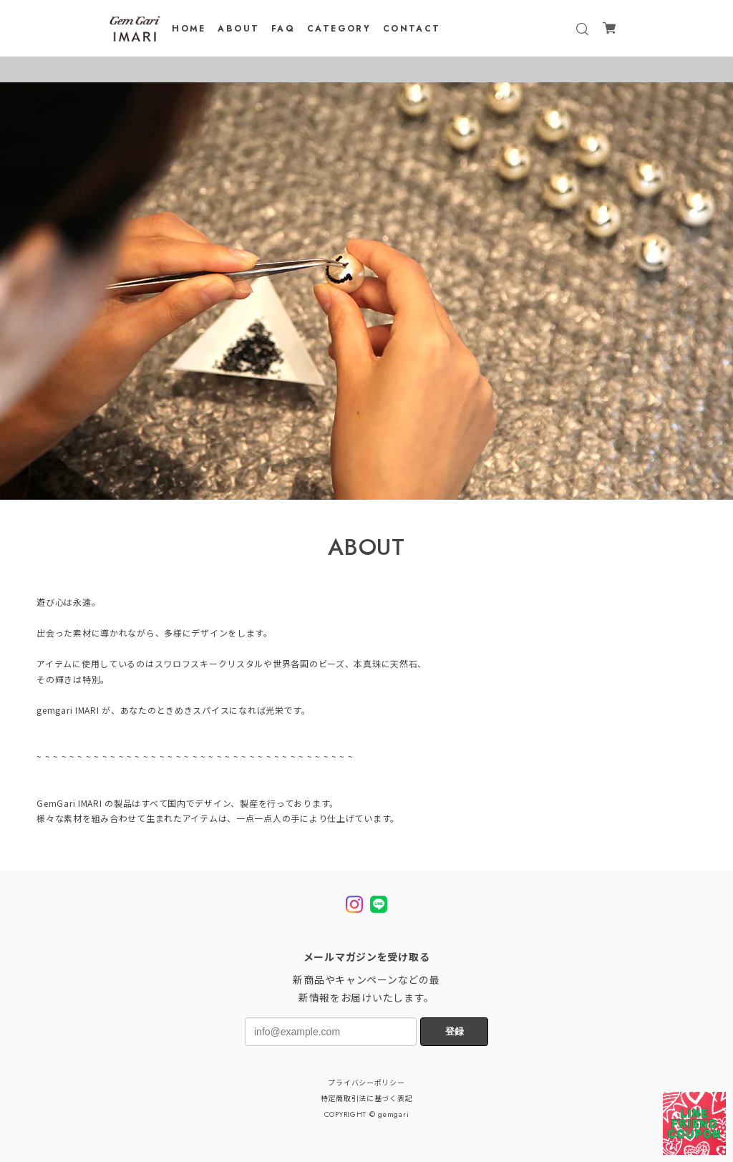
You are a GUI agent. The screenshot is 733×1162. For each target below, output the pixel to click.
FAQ (283, 28)
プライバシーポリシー (366, 1083)
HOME (189, 28)
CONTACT (412, 28)
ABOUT (238, 28)
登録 (454, 1031)
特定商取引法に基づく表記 (367, 1099)
